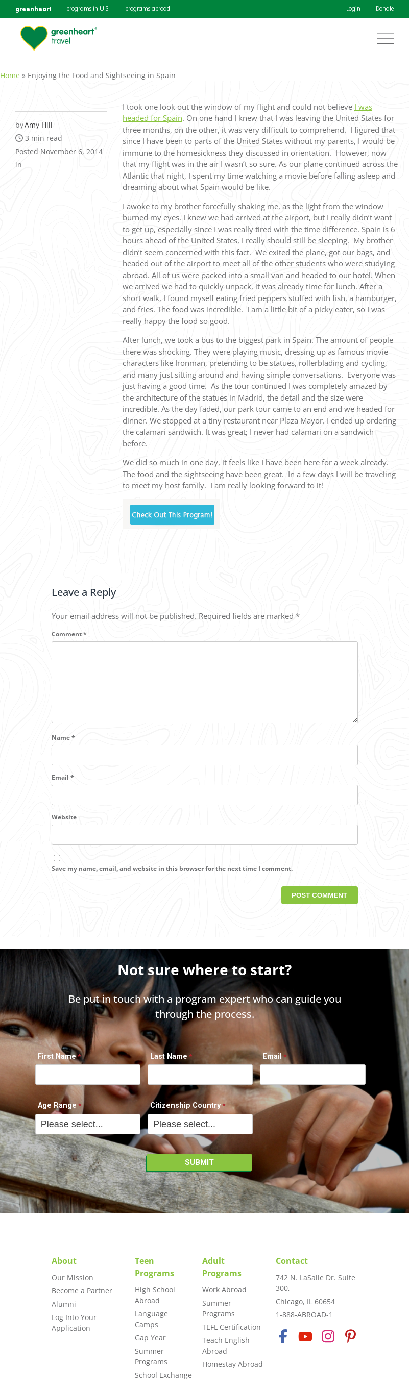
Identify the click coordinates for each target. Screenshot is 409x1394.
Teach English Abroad (226, 1345)
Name (63, 748)
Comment (69, 628)
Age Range (57, 1111)
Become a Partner (82, 1291)
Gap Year (150, 1337)
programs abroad (147, 9)
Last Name (168, 1061)
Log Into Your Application (74, 1322)
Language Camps (151, 1319)
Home (10, 69)
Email (63, 788)
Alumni (64, 1304)
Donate (385, 9)
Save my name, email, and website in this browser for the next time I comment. (172, 879)
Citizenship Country (185, 1111)
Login (353, 9)
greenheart (33, 9)
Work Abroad (224, 1290)
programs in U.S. (88, 9)
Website (64, 828)
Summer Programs (151, 1356)
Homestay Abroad (232, 1364)
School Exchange (163, 1375)
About (64, 1260)
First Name (57, 1061)
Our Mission (72, 1277)
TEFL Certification (231, 1327)
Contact (292, 1260)
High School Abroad (155, 1295)
